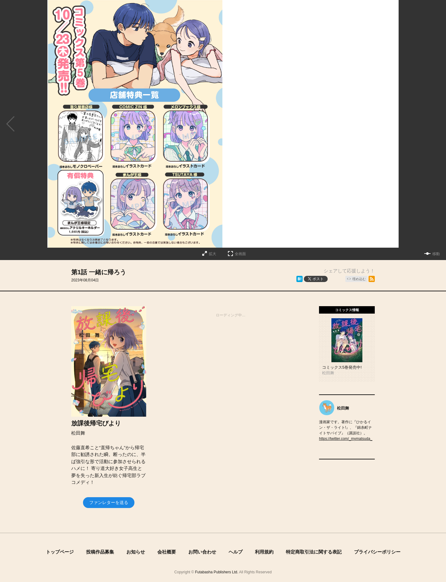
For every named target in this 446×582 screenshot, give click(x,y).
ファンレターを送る (108, 502)
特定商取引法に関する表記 (314, 551)
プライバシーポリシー (377, 551)
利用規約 (264, 551)
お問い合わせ (202, 551)
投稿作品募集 (100, 551)
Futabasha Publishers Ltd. (216, 572)
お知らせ (135, 551)
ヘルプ (236, 551)
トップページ (60, 551)
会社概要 (166, 551)
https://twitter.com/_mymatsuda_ (345, 438)
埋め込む (359, 279)
